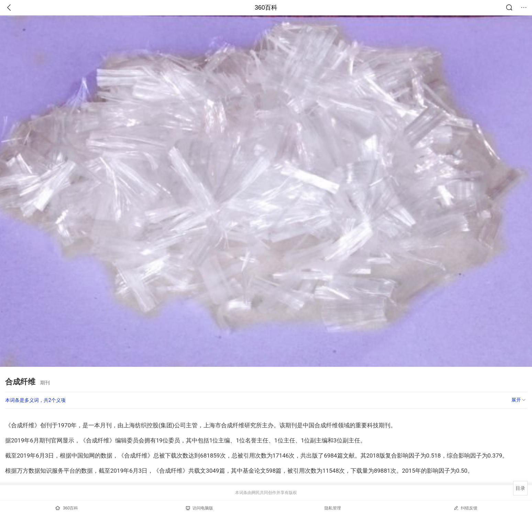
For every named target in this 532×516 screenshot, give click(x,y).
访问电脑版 (199, 508)
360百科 (266, 7)
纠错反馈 (465, 507)
